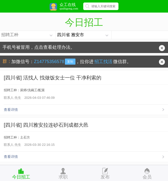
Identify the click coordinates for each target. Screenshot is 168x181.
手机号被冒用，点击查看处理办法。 (39, 47)
